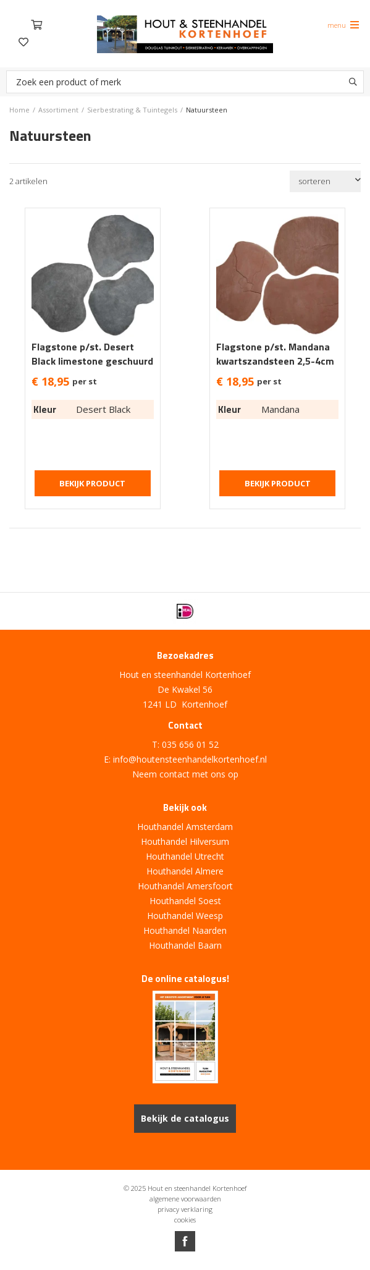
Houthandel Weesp (185, 915)
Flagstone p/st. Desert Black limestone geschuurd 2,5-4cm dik (92, 361)
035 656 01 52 (190, 744)
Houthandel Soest (185, 901)
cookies (185, 1219)
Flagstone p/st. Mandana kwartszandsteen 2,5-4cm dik (275, 361)
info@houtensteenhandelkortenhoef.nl (190, 759)
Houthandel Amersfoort (185, 886)
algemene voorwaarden (185, 1198)
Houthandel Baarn (185, 945)
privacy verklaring (185, 1209)
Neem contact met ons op (185, 774)
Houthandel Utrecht (185, 856)
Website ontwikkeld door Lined (185, 1264)
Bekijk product (92, 483)
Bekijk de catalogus (185, 1118)
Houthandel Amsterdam (185, 826)
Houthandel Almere (185, 871)
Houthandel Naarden (185, 930)
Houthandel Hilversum (185, 841)
